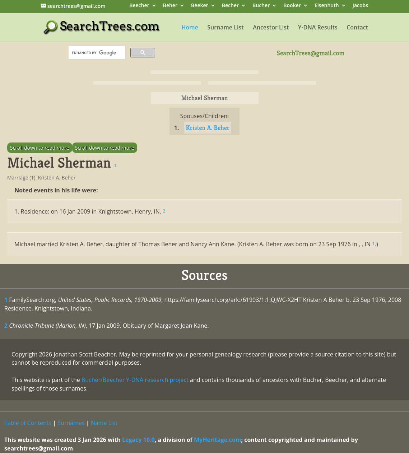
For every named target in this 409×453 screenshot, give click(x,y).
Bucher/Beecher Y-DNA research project (135, 380)
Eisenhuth (327, 6)
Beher (170, 6)
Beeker (199, 6)
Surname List (225, 28)
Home (189, 28)
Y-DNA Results (318, 28)
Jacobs (360, 6)
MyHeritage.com (217, 440)
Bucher (261, 6)
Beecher (139, 6)
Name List (104, 423)
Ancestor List (271, 28)
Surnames (70, 423)
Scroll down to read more (39, 147)
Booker (292, 6)
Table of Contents (27, 423)
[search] (96, 53)
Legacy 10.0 (138, 440)
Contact (357, 28)
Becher (230, 6)
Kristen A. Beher (208, 127)
